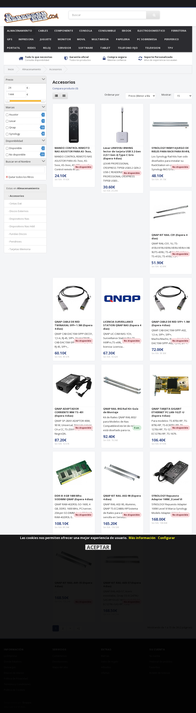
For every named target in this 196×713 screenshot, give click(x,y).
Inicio (11, 69)
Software (85, 48)
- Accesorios (15, 196)
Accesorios (55, 69)
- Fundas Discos (16, 234)
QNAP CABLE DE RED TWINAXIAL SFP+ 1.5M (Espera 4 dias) (73, 325)
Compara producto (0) (65, 88)
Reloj (47, 48)
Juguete (45, 39)
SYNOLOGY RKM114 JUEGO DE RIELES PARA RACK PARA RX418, (171, 149)
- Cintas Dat (14, 203)
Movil (81, 39)
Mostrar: (166, 94)
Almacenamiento (19, 30)
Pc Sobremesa (147, 39)
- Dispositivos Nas (17, 218)
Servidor (64, 48)
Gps (9, 39)
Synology (14, 134)
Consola (85, 30)
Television (152, 48)
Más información (142, 538)
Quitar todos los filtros (20, 177)
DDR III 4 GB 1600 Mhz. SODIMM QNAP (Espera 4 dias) (74, 497)
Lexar (12, 121)
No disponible (17, 154)
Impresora (26, 39)
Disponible (15, 148)
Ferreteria (178, 30)
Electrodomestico (151, 30)
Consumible (107, 30)
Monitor (64, 39)
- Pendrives (14, 241)
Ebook (126, 30)
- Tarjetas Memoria (18, 249)
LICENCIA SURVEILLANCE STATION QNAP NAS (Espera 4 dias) (122, 325)
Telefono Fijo (128, 48)
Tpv (170, 48)
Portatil (13, 48)
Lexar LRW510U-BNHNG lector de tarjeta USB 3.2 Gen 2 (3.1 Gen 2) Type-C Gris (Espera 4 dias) (122, 153)
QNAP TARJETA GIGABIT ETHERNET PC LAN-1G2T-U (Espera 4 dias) (168, 412)
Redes (31, 48)
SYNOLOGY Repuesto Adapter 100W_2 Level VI (167, 497)
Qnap (12, 127)
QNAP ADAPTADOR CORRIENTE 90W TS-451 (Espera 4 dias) (69, 412)
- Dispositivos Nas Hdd (20, 226)
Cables (43, 30)
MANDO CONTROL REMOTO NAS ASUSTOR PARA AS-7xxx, (73, 149)
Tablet (105, 48)
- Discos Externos (17, 211)
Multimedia (100, 39)
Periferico (171, 39)
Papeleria (123, 39)
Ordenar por (112, 94)
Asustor (13, 114)
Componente (63, 30)
